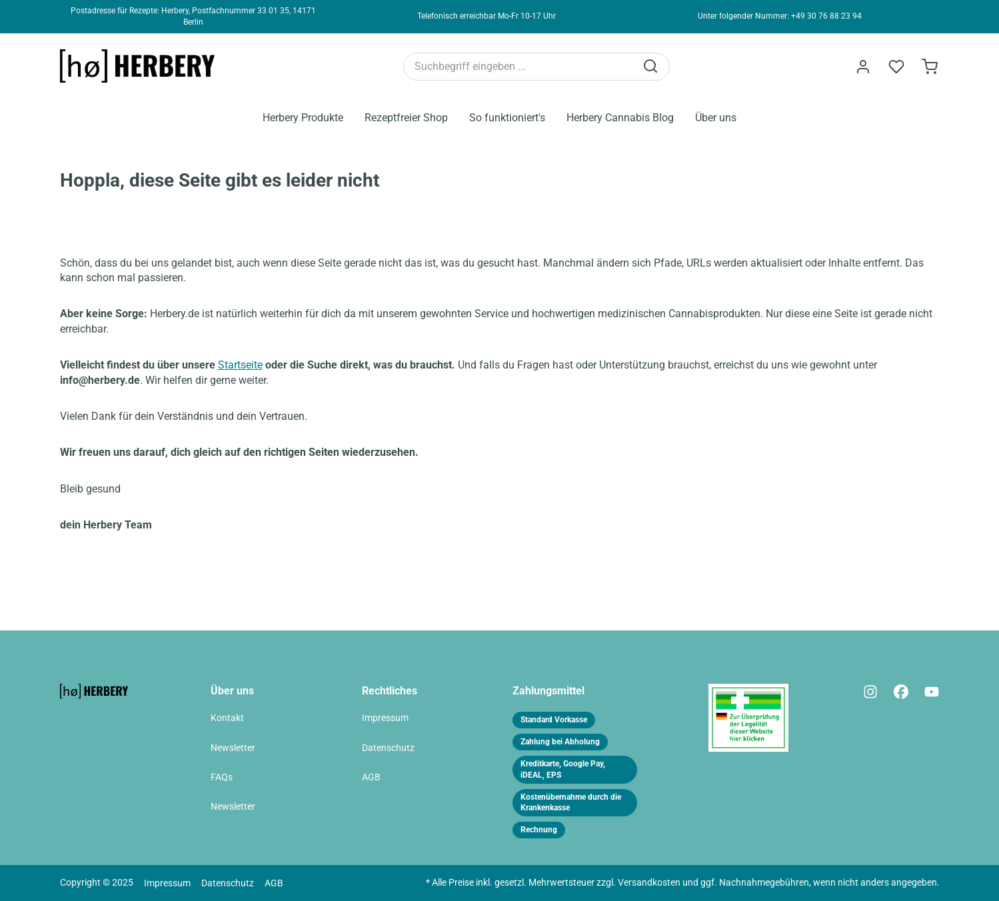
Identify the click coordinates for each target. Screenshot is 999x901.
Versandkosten (649, 882)
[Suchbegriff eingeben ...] (519, 66)
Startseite (240, 365)
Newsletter (233, 748)
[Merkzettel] (896, 67)
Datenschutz (388, 748)
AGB (371, 777)
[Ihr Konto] (863, 67)
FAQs (222, 777)
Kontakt (227, 718)
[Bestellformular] (929, 67)
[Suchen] (651, 66)
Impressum (385, 718)
